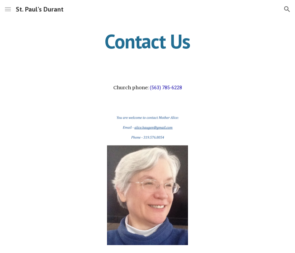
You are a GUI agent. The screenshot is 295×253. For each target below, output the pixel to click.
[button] (8, 9)
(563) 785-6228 (166, 87)
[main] (147, 41)
